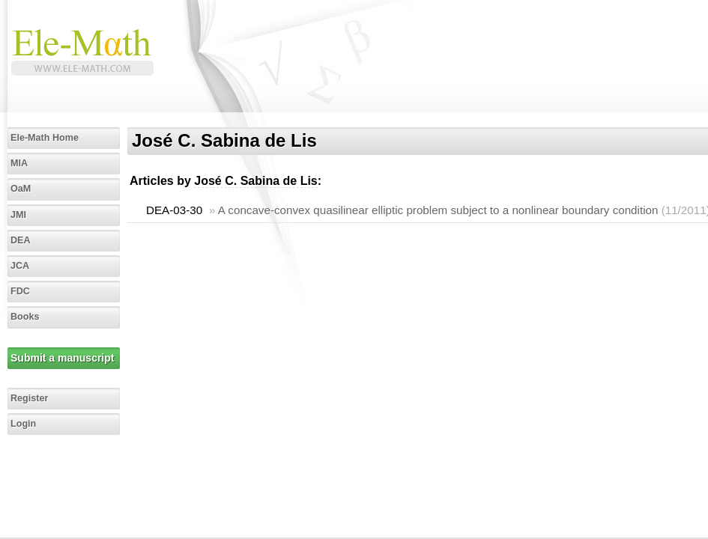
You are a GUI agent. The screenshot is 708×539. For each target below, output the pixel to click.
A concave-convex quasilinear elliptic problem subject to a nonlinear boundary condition (438, 210)
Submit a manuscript (62, 358)
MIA (19, 163)
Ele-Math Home (44, 138)
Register (29, 398)
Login (23, 423)
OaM (20, 188)
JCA (19, 266)
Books (25, 316)
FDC (20, 291)
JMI (18, 215)
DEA (20, 240)
